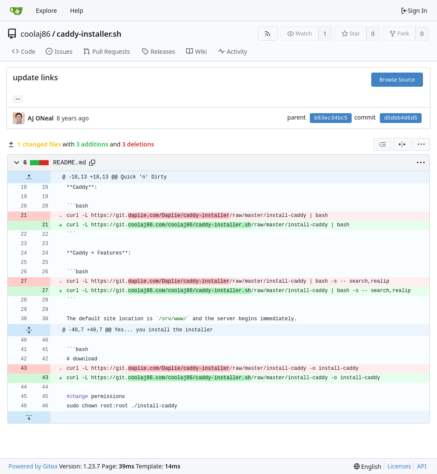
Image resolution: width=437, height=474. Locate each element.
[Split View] (402, 144)
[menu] (421, 144)
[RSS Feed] (268, 33)
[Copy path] (92, 163)
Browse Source (397, 79)
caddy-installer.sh (89, 33)
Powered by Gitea (33, 466)
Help (76, 10)
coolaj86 (35, 33)
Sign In (414, 10)
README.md (69, 162)
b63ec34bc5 (330, 118)
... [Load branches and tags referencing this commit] (17, 98)
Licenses (399, 466)
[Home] (16, 10)
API (421, 466)
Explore (46, 10)
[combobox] (382, 144)
